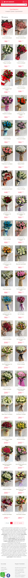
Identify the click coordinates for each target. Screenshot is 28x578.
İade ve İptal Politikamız (20, 575)
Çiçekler (12, 11)
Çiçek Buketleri (19, 11)
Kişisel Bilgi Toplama (19, 570)
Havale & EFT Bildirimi (19, 576)
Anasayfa (7, 11)
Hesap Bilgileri (4, 569)
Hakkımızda (3, 567)
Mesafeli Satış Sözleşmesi (20, 567)
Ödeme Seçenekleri (19, 569)
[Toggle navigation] (5, 17)
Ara (25, 4)
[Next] (21, 523)
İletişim (2, 570)
